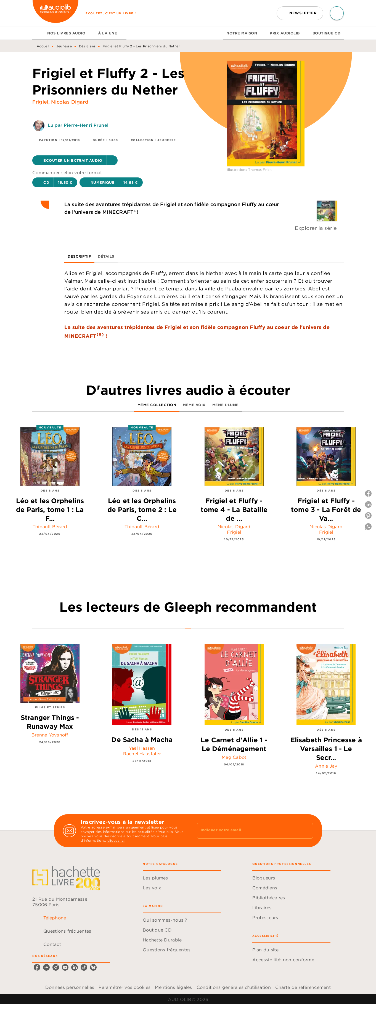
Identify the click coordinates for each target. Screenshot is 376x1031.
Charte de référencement (303, 987)
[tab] (38, 33)
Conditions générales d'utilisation (234, 987)
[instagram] (55, 967)
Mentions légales (173, 987)
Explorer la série (316, 228)
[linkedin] (74, 967)
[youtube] (65, 967)
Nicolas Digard (69, 102)
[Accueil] (55, 13)
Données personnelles (69, 987)
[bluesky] (93, 967)
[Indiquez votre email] (248, 831)
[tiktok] (84, 967)
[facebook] (37, 967)
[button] (300, 13)
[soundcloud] (46, 967)
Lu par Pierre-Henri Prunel (78, 125)
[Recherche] (337, 13)
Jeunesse (64, 46)
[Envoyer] (306, 830)
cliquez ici (116, 840)
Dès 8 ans (87, 46)
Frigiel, (41, 102)
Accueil (43, 46)
